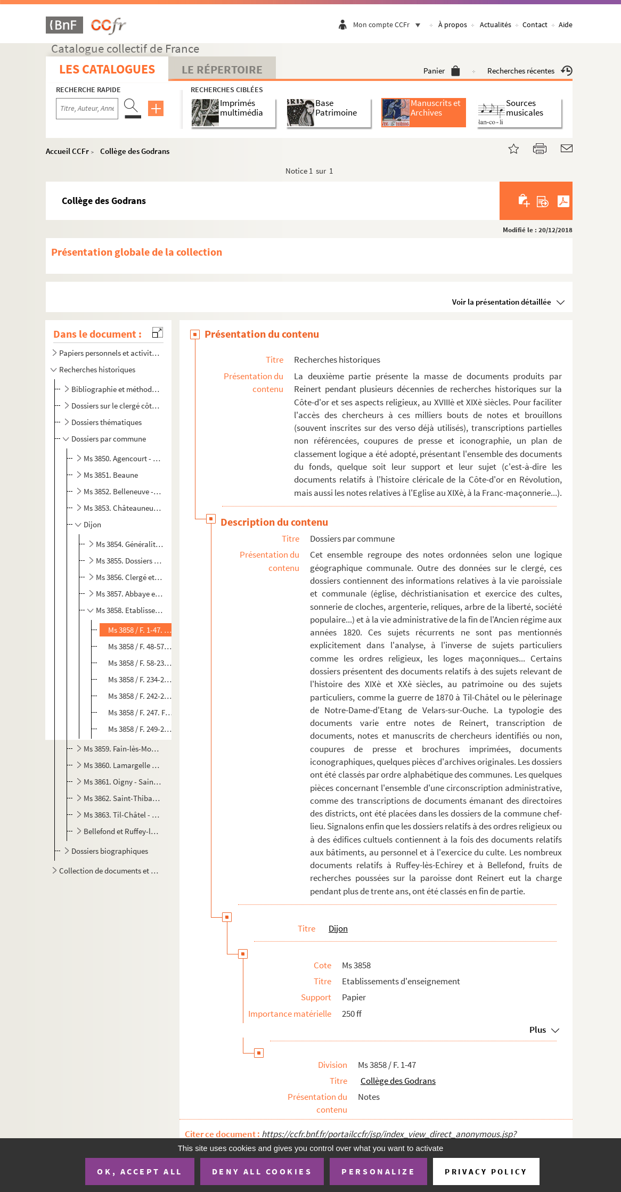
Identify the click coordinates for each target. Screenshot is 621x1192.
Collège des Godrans (134, 151)
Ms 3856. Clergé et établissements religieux (129, 577)
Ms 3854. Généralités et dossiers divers (129, 544)
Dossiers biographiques (109, 851)
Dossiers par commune (108, 439)
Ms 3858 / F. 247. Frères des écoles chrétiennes (140, 712)
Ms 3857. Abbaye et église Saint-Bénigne (129, 594)
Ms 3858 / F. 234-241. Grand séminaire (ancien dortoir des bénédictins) (140, 679)
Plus (537, 1029)
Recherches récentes (530, 71)
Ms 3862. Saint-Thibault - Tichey (123, 798)
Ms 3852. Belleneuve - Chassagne (123, 491)
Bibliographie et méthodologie (116, 389)
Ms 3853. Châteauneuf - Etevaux (123, 508)
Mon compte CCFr (389, 24)
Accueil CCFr (67, 151)
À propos (452, 24)
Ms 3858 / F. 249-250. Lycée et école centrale (140, 729)
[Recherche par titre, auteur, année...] (87, 108)
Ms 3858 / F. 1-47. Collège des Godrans (140, 630)
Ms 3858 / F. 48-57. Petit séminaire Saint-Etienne (140, 646)
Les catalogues (107, 69)
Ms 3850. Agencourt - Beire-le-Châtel (123, 458)
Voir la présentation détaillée (501, 302)
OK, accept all (139, 1171)
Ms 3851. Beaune (111, 475)
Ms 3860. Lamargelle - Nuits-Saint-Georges (123, 765)
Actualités (495, 24)
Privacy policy (486, 1171)
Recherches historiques (97, 369)
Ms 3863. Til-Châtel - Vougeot (123, 815)
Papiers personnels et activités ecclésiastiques (109, 353)
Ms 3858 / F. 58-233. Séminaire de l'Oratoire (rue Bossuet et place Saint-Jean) (140, 663)
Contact (535, 24)
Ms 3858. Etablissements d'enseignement (129, 610)
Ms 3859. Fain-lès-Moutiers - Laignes (123, 749)
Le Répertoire (222, 69)
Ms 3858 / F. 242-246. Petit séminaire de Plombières (140, 696)
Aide (566, 24)
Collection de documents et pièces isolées (109, 871)
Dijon (92, 524)
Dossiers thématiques (106, 422)
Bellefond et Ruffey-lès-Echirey (123, 831)
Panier (441, 71)
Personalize (378, 1171)
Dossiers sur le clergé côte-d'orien (116, 406)
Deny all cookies (262, 1171)
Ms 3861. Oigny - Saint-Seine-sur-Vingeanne (123, 782)
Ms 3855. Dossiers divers (129, 561)
